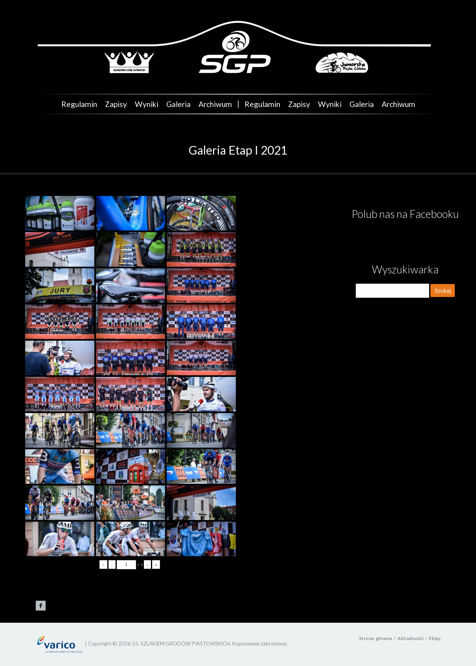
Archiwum (215, 104)
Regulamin (79, 104)
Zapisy (116, 104)
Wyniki (146, 104)
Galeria (178, 104)
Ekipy (435, 638)
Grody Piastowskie (41, 606)
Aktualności (410, 638)
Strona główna (375, 638)
